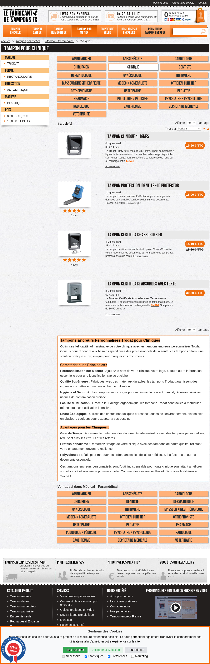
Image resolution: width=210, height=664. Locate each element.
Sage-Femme (132, 106)
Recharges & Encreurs (25, 621)
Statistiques (94, 656)
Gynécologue (132, 75)
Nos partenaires (120, 611)
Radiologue (81, 106)
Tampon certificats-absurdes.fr (135, 234)
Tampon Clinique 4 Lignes (128, 136)
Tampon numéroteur (23, 606)
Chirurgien (81, 67)
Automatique (17, 89)
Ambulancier (81, 58)
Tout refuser (136, 649)
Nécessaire (71, 656)
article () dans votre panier (179, 14)
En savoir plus (112, 166)
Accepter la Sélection (106, 649)
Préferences (117, 656)
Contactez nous (120, 606)
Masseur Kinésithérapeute (81, 83)
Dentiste (185, 67)
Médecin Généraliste (133, 83)
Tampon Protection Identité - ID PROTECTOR (143, 185)
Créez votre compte (183, 2)
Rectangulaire (19, 76)
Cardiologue (183, 58)
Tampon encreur (20, 596)
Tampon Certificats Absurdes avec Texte (142, 283)
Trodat (13, 63)
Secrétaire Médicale (184, 106)
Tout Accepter (75, 649)
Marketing (139, 656)
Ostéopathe (132, 90)
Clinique (133, 67)
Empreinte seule (20, 616)
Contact (203, 2)
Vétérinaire (81, 114)
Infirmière (183, 75)
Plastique (15, 103)
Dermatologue (81, 75)
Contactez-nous (182, 575)
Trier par (171, 128)
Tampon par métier (22, 611)
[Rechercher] (185, 31)
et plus (18, 121)
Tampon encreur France (125, 616)
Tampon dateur (20, 601)
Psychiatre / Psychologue (183, 98)
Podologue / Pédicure (132, 98)
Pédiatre (183, 90)
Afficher (180, 122)
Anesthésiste (132, 58)
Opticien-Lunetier (183, 83)
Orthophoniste (81, 90)
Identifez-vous (160, 2)
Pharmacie (81, 98)
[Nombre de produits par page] (191, 123)
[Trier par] (189, 129)
